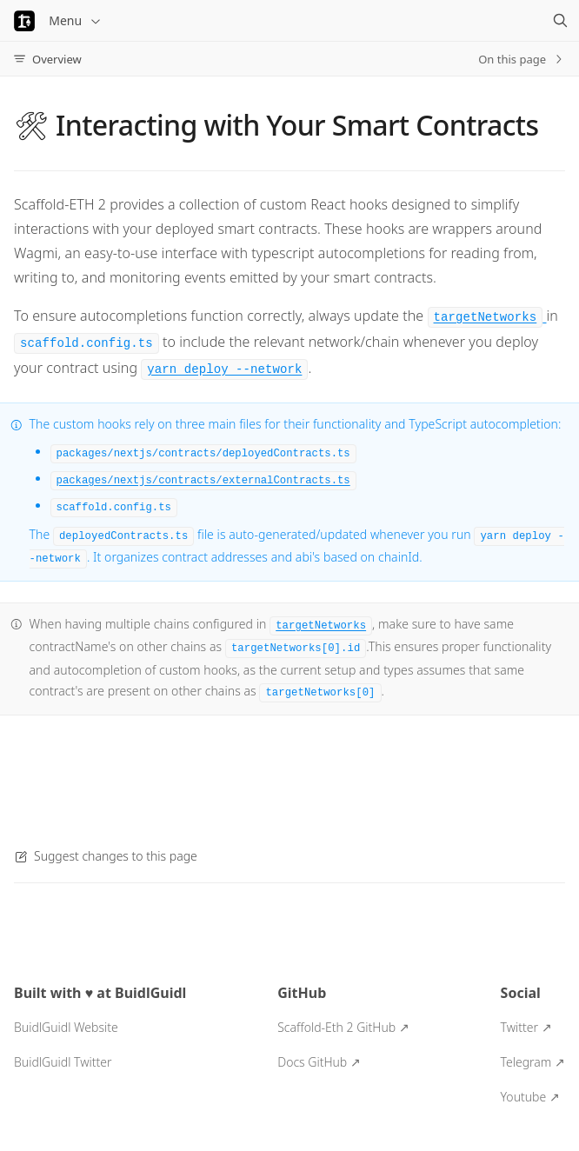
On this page (521, 59)
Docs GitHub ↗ (319, 1062)
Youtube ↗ (530, 1096)
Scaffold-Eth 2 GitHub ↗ (343, 1027)
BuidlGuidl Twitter (62, 1062)
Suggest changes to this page (105, 856)
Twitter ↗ (526, 1027)
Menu (76, 20)
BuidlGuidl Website (66, 1027)
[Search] (560, 21)
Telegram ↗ (533, 1062)
